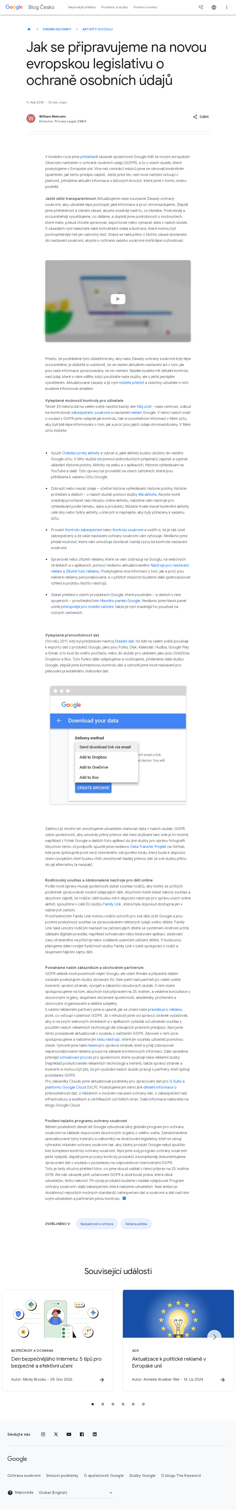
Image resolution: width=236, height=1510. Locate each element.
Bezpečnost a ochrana (97, 1224)
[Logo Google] (17, 1459)
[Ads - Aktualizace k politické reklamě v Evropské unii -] (178, 1340)
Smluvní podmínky (62, 1475)
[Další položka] (214, 1337)
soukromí (102, 412)
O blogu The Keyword (181, 1475)
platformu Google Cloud (65, 1087)
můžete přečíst (131, 382)
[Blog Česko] (29, 29)
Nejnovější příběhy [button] (82, 7)
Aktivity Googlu (97, 29)
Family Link (112, 904)
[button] (201, 117)
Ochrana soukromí (24, 1475)
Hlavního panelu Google (120, 601)
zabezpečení (82, 412)
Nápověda (20, 1493)
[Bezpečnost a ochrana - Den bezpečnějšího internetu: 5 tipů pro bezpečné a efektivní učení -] (57, 1340)
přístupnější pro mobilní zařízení (87, 607)
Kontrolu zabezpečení (83, 530)
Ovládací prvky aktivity (81, 453)
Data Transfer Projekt (148, 846)
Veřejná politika (136, 1224)
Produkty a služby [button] (114, 7)
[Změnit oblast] (76, 1492)
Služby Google (142, 1475)
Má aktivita (147, 494)
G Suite (175, 1081)
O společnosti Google (104, 1475)
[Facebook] (81, 1434)
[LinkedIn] (94, 1434)
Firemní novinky (57, 29)
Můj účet (144, 406)
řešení (93, 1045)
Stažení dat (124, 641)
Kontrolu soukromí (127, 530)
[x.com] (56, 1434)
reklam (136, 412)
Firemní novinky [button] (145, 7)
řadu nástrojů (108, 1039)
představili (89, 157)
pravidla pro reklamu (165, 1009)
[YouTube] (68, 1434)
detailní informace (158, 1087)
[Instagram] (43, 1434)
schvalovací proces (76, 1057)
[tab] (93, 1404)
